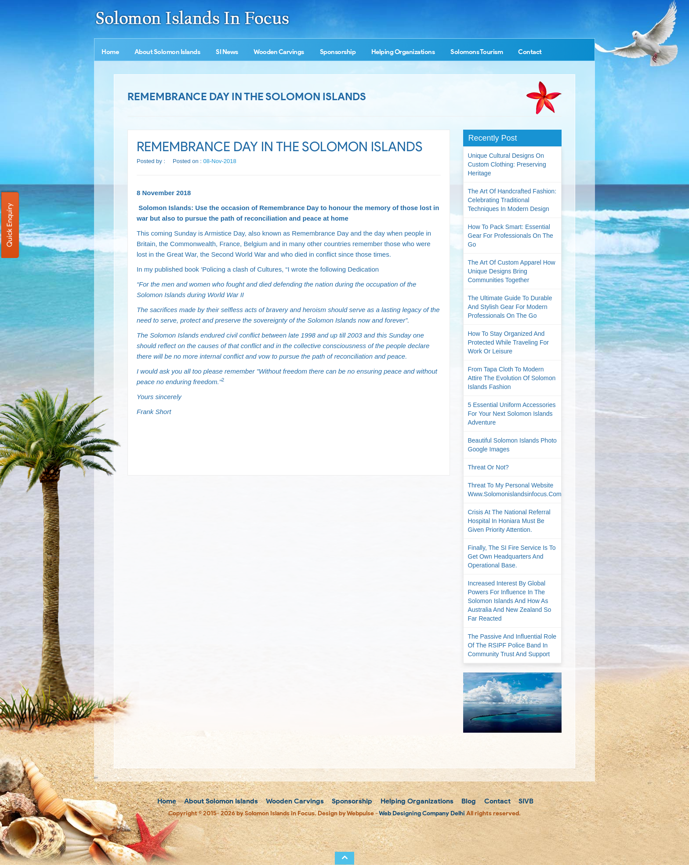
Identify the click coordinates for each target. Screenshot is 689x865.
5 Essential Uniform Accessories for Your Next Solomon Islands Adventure (512, 413)
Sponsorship (338, 52)
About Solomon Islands (167, 52)
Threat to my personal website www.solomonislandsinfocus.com (515, 490)
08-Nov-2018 (219, 161)
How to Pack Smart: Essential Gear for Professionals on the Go (510, 235)
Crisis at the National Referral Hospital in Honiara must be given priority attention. (509, 521)
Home (110, 52)
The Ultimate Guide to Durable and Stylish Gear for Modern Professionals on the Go (510, 306)
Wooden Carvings (279, 52)
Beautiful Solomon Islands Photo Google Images (512, 445)
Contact (530, 52)
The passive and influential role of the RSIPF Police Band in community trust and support (512, 645)
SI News (227, 52)
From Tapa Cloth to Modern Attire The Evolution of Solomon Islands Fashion (512, 378)
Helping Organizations (403, 52)
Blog (468, 801)
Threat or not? (488, 467)
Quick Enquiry (9, 225)
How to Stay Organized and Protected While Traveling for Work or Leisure (508, 342)
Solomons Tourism (476, 52)
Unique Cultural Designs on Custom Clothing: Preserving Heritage (507, 164)
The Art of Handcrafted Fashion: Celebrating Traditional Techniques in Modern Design (512, 200)
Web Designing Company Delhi (422, 813)
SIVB (525, 801)
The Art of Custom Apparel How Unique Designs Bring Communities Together (511, 271)
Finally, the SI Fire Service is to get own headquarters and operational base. (512, 556)
